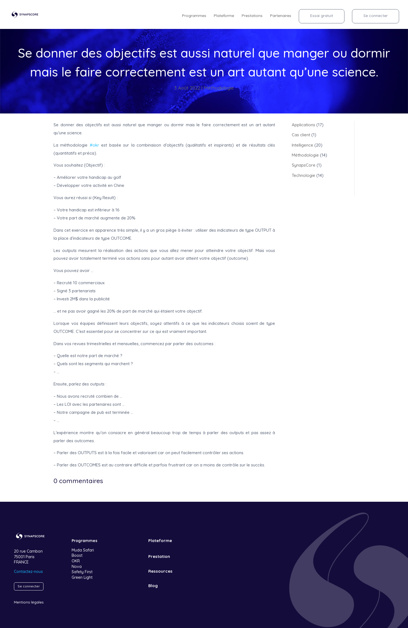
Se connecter (375, 15)
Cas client (301, 134)
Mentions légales (28, 602)
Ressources (160, 571)
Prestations (252, 16)
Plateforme (224, 16)
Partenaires (280, 16)
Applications (303, 124)
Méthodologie (219, 88)
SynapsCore (303, 165)
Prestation (159, 556)
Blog (152, 585)
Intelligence (302, 145)
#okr (94, 145)
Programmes (194, 16)
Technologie (303, 175)
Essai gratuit (321, 15)
